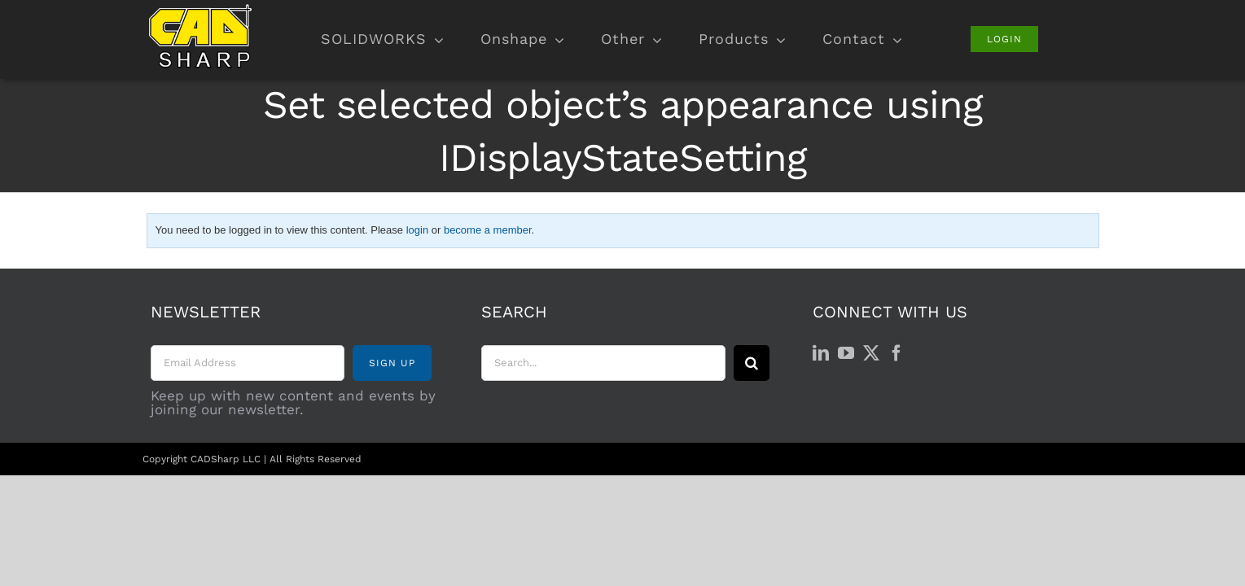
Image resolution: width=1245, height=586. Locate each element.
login (417, 230)
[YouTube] (846, 353)
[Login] (1004, 39)
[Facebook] (896, 353)
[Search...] (603, 363)
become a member (488, 230)
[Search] (751, 363)
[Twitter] (871, 353)
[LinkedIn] (821, 353)
